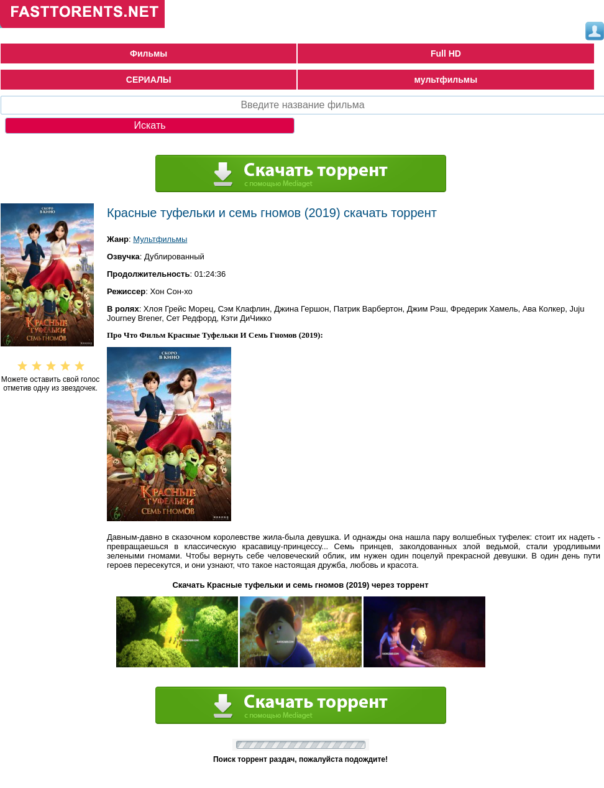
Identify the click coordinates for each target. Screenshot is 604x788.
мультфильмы (446, 80)
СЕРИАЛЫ (149, 80)
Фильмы (148, 53)
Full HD (446, 53)
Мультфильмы (160, 239)
